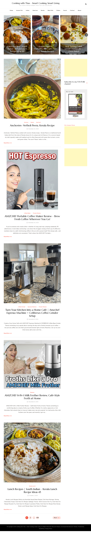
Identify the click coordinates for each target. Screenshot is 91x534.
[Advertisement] (75, 68)
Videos (58, 10)
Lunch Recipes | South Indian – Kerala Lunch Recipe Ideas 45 (32, 491)
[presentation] (4, 35)
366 (37, 518)
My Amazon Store (69, 125)
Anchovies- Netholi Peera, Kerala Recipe (32, 125)
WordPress (42, 529)
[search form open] (86, 4)
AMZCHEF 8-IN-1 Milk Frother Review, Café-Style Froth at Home (32, 397)
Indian (27, 10)
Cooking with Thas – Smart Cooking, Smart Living (35, 3)
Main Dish (50, 10)
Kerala (43, 10)
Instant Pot (19, 10)
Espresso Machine (32, 307)
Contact (72, 10)
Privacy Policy (48, 529)
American (35, 10)
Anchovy (26, 122)
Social (65, 10)
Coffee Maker (27, 213)
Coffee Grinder (21, 307)
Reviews (32, 392)
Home (11, 10)
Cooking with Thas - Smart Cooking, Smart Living (28, 527)
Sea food (38, 122)
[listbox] (45, 35)
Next (55, 518)
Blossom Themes (73, 527)
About (79, 10)
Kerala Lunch (32, 486)
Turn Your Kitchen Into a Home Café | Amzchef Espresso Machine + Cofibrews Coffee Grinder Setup (32, 313)
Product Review (37, 213)
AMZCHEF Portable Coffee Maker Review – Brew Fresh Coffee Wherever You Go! (32, 218)
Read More (7, 143)
